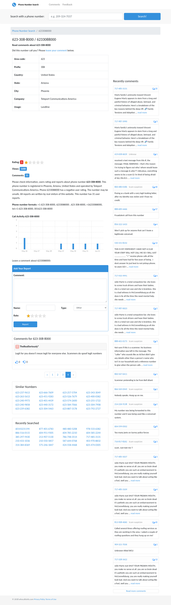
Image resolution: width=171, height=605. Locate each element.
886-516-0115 (22, 432)
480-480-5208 (70, 428)
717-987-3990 (121, 121)
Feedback (67, 4)
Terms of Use (51, 599)
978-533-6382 (93, 428)
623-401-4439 (46, 400)
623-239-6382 (22, 408)
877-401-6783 (46, 428)
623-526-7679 (70, 396)
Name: (17, 307)
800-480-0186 (121, 187)
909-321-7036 (121, 544)
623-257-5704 (70, 392)
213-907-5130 (46, 436)
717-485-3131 (93, 436)
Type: (64, 307)
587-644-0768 (70, 440)
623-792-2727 (93, 408)
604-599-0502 (121, 426)
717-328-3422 (121, 559)
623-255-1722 (93, 400)
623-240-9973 (22, 400)
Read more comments (136, 591)
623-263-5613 (22, 396)
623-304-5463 (46, 408)
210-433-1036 (22, 440)
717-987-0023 (121, 308)
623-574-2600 (70, 400)
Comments (54, 4)
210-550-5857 (46, 440)
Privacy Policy (39, 599)
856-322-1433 (121, 224)
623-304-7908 (93, 404)
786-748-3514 (70, 436)
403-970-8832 (93, 440)
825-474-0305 (93, 444)
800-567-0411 (121, 374)
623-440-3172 (46, 404)
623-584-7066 (70, 404)
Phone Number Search (28, 4)
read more (142, 112)
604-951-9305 (46, 432)
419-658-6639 (121, 154)
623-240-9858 (22, 404)
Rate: (16, 315)
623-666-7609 (46, 392)
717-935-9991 (121, 275)
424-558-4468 (70, 444)
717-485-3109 (121, 489)
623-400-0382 (93, 396)
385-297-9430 (22, 436)
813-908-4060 (121, 522)
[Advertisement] (60, 135)
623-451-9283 (46, 396)
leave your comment (56, 50)
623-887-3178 (70, 408)
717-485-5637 (121, 456)
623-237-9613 (22, 392)
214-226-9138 (121, 404)
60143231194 (22, 428)
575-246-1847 (46, 444)
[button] (142, 16)
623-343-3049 (93, 392)
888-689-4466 (121, 209)
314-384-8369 (22, 444)
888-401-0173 (121, 341)
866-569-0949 (121, 389)
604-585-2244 (93, 432)
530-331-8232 (121, 243)
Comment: (19, 275)
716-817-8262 (121, 441)
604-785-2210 (70, 432)
